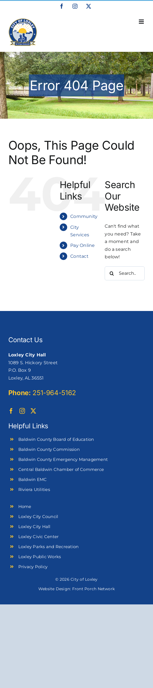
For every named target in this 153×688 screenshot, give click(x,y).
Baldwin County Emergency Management (63, 459)
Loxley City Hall (34, 526)
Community (83, 216)
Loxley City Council (38, 516)
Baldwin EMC (32, 479)
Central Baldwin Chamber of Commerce (61, 469)
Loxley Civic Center (38, 536)
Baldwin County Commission (49, 449)
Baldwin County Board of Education (56, 439)
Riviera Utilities (34, 489)
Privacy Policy (32, 566)
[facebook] (11, 411)
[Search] (112, 273)
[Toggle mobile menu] (142, 22)
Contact (79, 256)
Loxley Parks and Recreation (48, 546)
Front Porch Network (93, 588)
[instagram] (22, 411)
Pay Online (82, 245)
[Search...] (125, 273)
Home (24, 506)
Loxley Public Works (39, 556)
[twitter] (33, 411)
